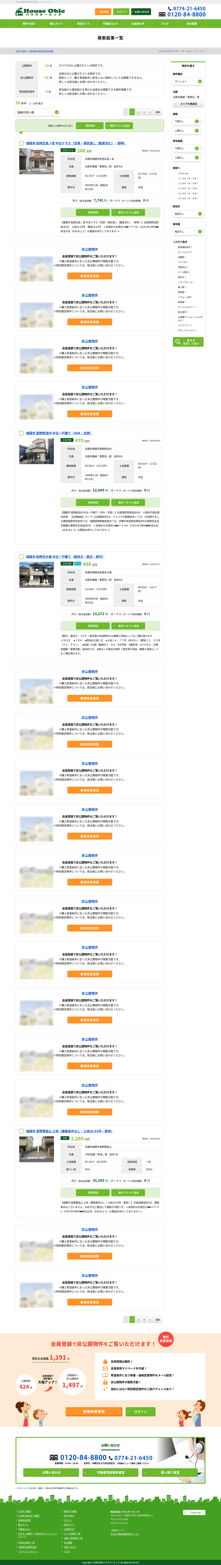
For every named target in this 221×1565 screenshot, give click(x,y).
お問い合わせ (70, 1547)
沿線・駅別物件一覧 (73, 1538)
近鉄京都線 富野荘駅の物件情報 (41, 51)
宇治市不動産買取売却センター (125, 1534)
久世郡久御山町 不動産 (28, 1515)
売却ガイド (69, 1524)
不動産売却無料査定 (27, 1547)
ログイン (68, 1520)
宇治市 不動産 (21, 51)
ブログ (67, 1551)
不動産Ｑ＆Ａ (24, 1529)
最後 (158, 112)
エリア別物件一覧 (72, 1533)
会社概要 (68, 1542)
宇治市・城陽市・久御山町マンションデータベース (37, 1535)
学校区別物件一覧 (26, 1542)
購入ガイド (23, 1524)
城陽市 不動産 (70, 1511)
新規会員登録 (24, 1520)
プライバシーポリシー (28, 1551)
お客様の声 (69, 1529)
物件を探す (69, 1515)
